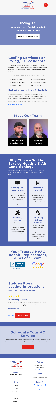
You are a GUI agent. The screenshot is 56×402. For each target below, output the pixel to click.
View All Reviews (23, 315)
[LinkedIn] (38, 385)
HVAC (16, 395)
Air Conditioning (16, 392)
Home (16, 386)
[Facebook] (34, 385)
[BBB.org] (40, 389)
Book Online (28, 347)
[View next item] (30, 149)
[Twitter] (42, 385)
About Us (16, 398)
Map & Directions (39, 370)
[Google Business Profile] (45, 385)
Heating (16, 389)
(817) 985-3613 (16, 375)
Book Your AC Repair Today (28, 36)
